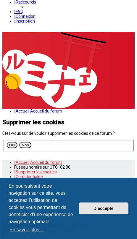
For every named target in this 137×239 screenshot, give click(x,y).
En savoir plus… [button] (26, 229)
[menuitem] (18, 11)
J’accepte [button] (104, 208)
